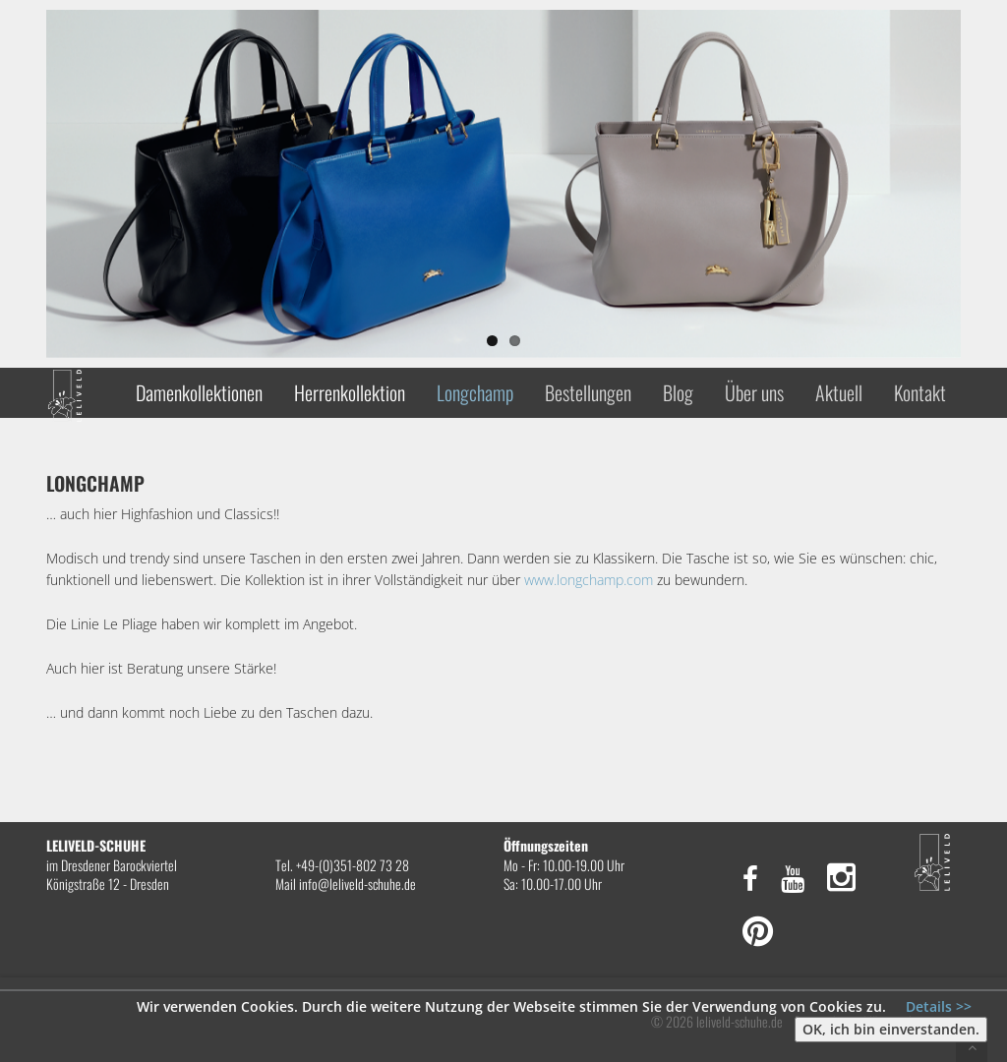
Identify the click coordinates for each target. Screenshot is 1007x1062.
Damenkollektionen (199, 392)
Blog (678, 392)
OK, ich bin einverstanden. (890, 1029)
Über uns (754, 392)
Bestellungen (588, 392)
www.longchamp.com (590, 579)
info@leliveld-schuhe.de (357, 883)
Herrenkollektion (349, 392)
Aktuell (838, 392)
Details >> (939, 1006)
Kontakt (920, 392)
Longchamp (475, 392)
